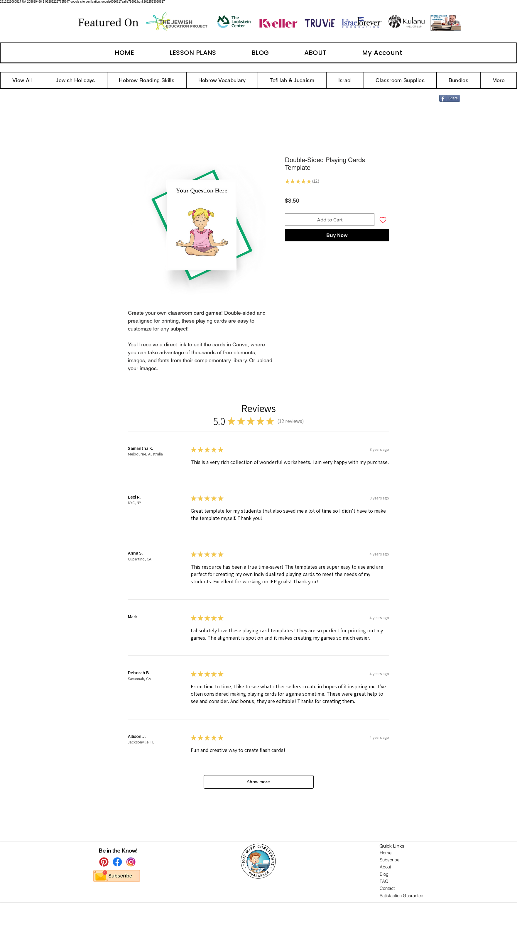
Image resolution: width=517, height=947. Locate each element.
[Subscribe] (390, 860)
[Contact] (388, 888)
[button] (498, 80)
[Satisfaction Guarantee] (402, 895)
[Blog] (384, 874)
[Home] (386, 853)
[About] (386, 867)
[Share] (449, 98)
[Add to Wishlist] (383, 220)
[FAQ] (384, 881)
